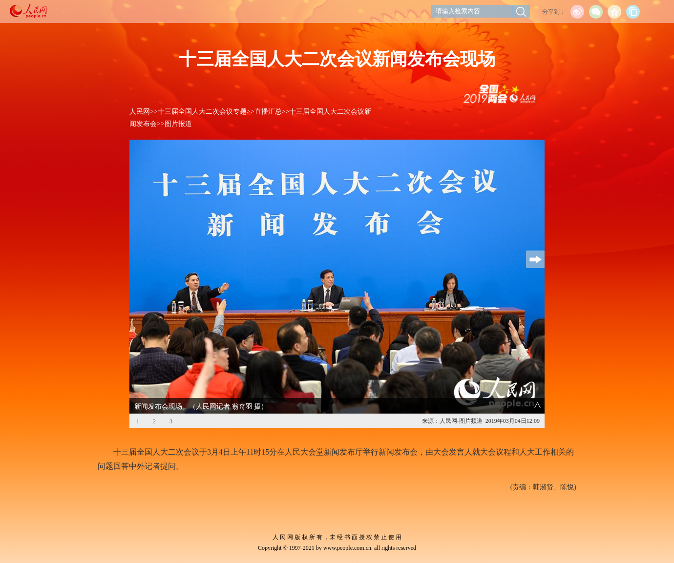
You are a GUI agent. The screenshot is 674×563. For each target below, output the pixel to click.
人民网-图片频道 (461, 420)
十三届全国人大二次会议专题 (202, 111)
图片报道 (178, 123)
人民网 (139, 111)
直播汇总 (268, 111)
